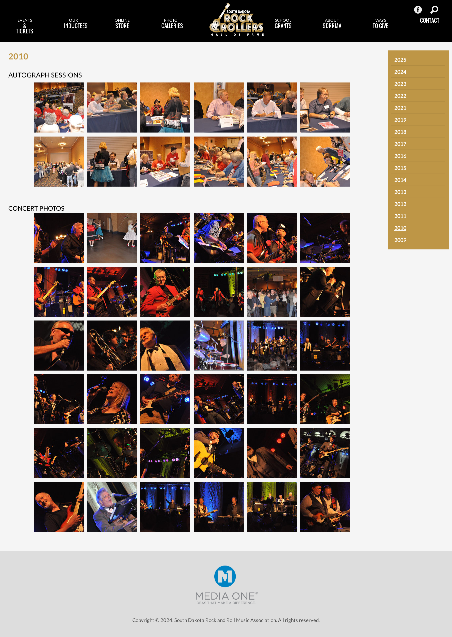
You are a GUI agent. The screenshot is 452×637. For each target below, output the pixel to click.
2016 (400, 156)
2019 (400, 120)
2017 (400, 144)
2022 (400, 95)
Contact (429, 20)
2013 (400, 192)
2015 (400, 168)
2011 (400, 216)
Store (122, 24)
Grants (283, 24)
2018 (400, 132)
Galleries (172, 24)
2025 (400, 59)
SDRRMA (332, 24)
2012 (400, 204)
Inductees (76, 24)
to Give (380, 24)
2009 (400, 240)
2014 (400, 180)
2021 (400, 107)
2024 (400, 71)
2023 (400, 83)
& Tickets (24, 26)
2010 (400, 228)
